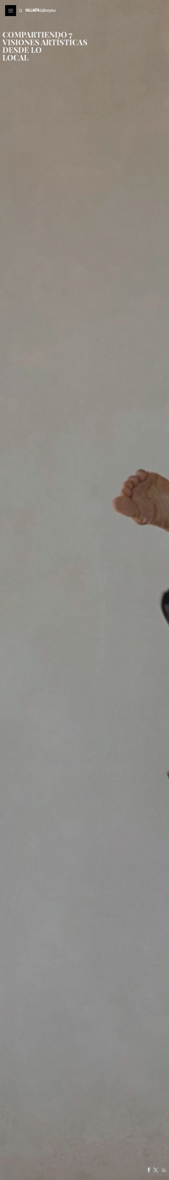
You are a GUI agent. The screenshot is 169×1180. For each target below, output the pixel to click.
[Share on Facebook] (159, 1170)
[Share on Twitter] (165, 1170)
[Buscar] (20, 10)
